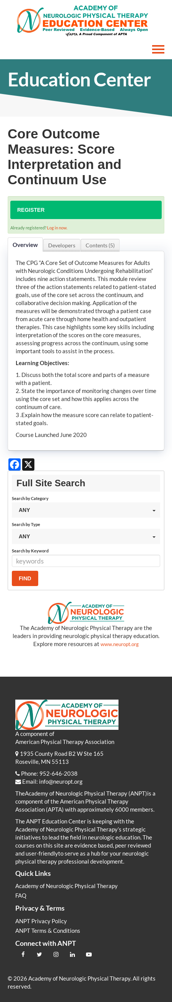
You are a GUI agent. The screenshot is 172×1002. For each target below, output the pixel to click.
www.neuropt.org (120, 644)
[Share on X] (28, 464)
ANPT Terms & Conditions (47, 930)
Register (31, 210)
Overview (25, 244)
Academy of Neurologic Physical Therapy (66, 885)
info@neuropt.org (61, 781)
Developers (61, 245)
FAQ (20, 895)
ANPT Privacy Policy (41, 921)
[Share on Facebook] (14, 464)
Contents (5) (100, 245)
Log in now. (57, 227)
